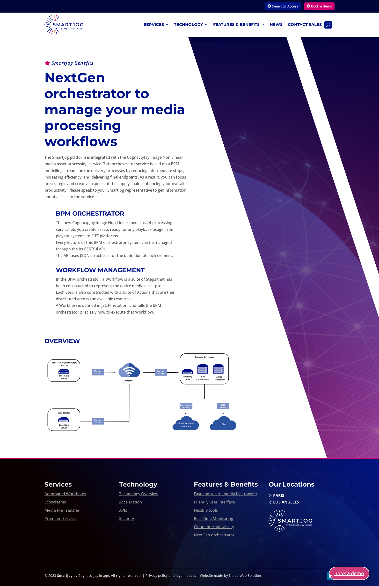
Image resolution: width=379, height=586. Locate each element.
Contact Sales (305, 24)
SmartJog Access (285, 6)
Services (154, 24)
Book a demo (321, 6)
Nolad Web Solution (245, 575)
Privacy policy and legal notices (171, 575)
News (276, 24)
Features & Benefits (236, 24)
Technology (188, 24)
